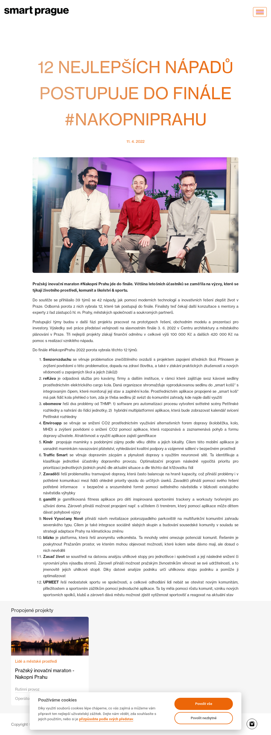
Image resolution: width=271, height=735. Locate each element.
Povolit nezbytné (204, 718)
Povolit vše (203, 704)
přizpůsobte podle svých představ (106, 719)
